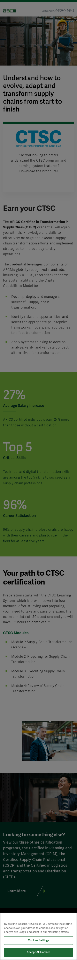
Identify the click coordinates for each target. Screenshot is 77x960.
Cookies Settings (38, 940)
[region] (38, 936)
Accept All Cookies (38, 952)
